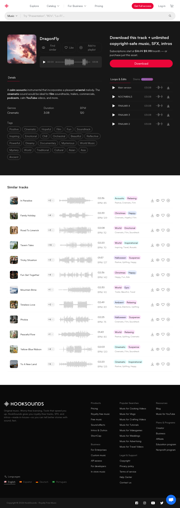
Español (25, 481)
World (118, 228)
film (59, 129)
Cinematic (126, 202)
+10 (51, 245)
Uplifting (126, 262)
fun (69, 129)
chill (44, 136)
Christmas (120, 213)
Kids (128, 277)
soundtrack (83, 129)
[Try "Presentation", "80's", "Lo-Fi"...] (93, 16)
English (9, 481)
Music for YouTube (165, 413)
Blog (158, 408)
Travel (126, 247)
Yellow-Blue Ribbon (30, 349)
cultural (58, 150)
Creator (160, 428)
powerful (14, 143)
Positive (118, 202)
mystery (14, 150)
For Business (77, 6)
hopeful (46, 129)
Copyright (125, 460)
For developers (98, 466)
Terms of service (128, 471)
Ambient (119, 302)
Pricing (99, 6)
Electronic (126, 307)
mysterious (67, 143)
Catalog (53, 6)
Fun (123, 277)
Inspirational (131, 242)
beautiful (76, 136)
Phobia (24, 319)
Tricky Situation (28, 260)
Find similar (49, 47)
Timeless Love (27, 304)
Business (160, 433)
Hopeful (128, 217)
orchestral (59, 136)
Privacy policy (127, 466)
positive (14, 129)
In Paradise (26, 200)
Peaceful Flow (27, 334)
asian (72, 150)
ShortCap (96, 435)
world (27, 150)
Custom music (98, 455)
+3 (51, 230)
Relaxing (132, 198)
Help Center (126, 477)
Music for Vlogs (128, 413)
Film (134, 202)
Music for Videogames (131, 430)
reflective (92, 136)
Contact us (125, 482)
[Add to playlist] (168, 200)
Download (141, 63)
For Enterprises (99, 449)
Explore (34, 6)
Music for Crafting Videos (133, 419)
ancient (13, 157)
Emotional (130, 228)
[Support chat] (171, 500)
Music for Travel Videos (131, 446)
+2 (51, 200)
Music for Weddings (130, 435)
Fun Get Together (29, 275)
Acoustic (119, 198)
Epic (127, 287)
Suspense (134, 257)
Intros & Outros (99, 430)
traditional (43, 150)
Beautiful (125, 292)
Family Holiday (28, 215)
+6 (51, 319)
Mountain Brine (28, 289)
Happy (132, 213)
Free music (96, 419)
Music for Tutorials (129, 424)
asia (83, 150)
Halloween (120, 257)
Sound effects (98, 424)
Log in (161, 6)
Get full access (142, 6)
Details (12, 77)
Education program (166, 444)
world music (87, 143)
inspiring (14, 136)
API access (96, 460)
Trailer (117, 292)
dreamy (29, 143)
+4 (51, 215)
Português (59, 481)
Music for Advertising (130, 441)
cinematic (30, 129)
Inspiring (118, 247)
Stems (143, 79)
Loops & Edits (118, 79)
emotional (31, 136)
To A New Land (28, 364)
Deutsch (42, 481)
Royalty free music (100, 413)
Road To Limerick (29, 230)
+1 (50, 289)
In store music (98, 471)
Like (69, 47)
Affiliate (160, 438)
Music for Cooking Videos (133, 408)
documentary (48, 143)
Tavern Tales (27, 245)
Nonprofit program (166, 449)
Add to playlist (87, 47)
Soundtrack (134, 232)
